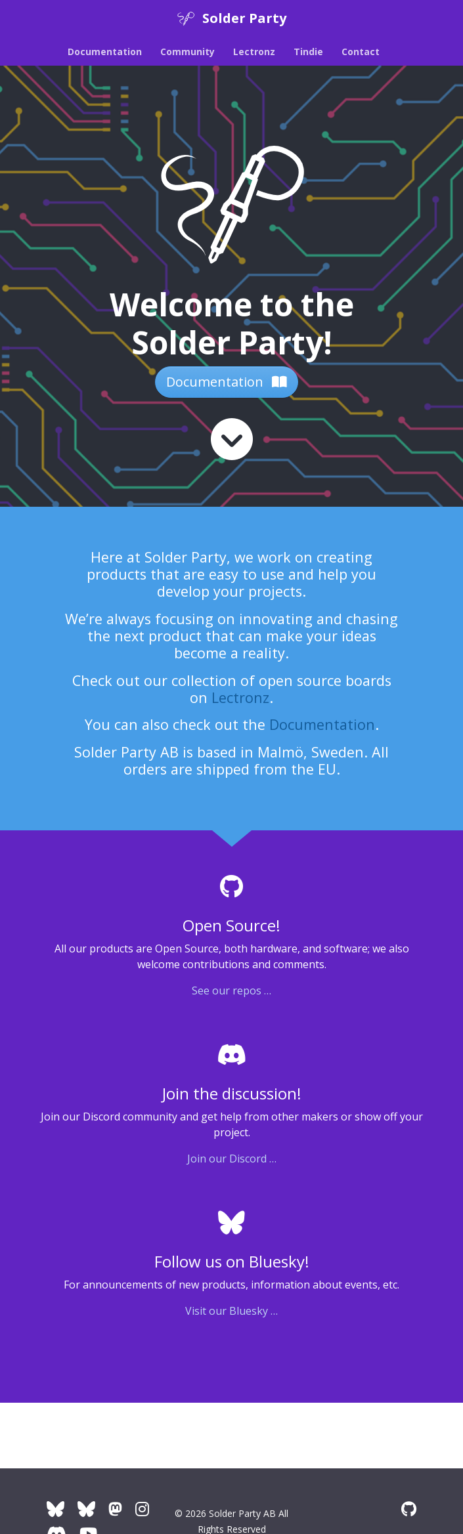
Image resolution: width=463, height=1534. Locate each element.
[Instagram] (142, 1509)
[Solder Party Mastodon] (115, 1509)
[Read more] (231, 439)
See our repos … (231, 990)
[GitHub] (408, 1509)
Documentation (226, 382)
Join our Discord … (231, 1158)
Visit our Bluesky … (231, 1311)
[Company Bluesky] (55, 1509)
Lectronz (240, 697)
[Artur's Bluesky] (86, 1509)
